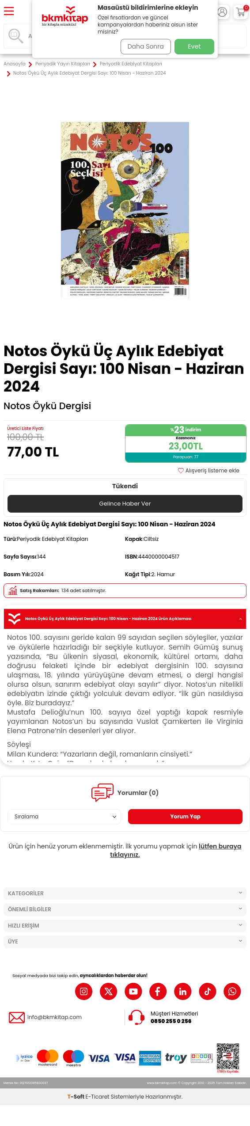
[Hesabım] (222, 12)
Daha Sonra (146, 46)
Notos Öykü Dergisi (47, 406)
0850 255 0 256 (171, 1021)
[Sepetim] (241, 12)
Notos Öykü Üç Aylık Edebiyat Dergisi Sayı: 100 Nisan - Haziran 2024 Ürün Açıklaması (125, 618)
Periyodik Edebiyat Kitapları (131, 64)
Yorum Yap (185, 816)
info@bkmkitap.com (54, 1017)
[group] (125, 210)
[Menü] (9, 11)
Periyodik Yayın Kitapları (62, 64)
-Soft (77, 1096)
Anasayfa (15, 64)
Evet (194, 46)
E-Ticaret (98, 1096)
